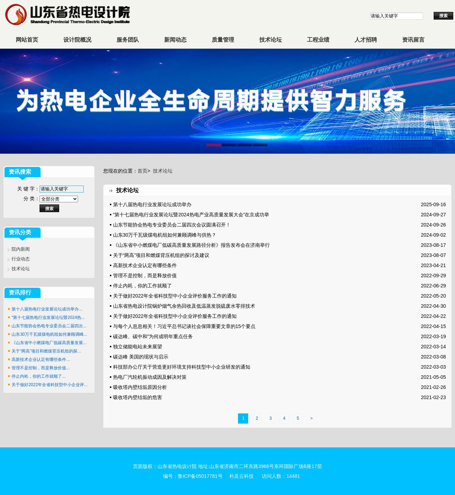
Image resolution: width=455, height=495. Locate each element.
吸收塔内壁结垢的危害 (137, 397)
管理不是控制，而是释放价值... (41, 367)
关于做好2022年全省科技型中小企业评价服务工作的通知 (175, 296)
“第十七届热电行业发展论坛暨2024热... (48, 317)
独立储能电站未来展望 (137, 346)
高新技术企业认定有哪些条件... (41, 359)
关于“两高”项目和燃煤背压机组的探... (46, 351)
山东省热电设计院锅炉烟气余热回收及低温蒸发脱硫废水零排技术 (184, 306)
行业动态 (21, 259)
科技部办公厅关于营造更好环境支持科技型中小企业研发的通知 (181, 367)
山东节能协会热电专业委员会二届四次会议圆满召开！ (172, 225)
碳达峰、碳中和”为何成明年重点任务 (153, 336)
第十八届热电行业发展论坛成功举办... (47, 309)
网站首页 (27, 40)
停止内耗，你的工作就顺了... (38, 376)
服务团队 (128, 40)
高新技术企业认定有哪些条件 (145, 265)
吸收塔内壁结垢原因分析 (140, 387)
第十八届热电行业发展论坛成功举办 (152, 204)
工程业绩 (318, 40)
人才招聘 (366, 40)
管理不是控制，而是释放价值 (145, 275)
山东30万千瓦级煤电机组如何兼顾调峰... (49, 334)
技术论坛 (270, 40)
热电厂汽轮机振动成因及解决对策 (150, 377)
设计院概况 (77, 40)
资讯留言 (413, 40)
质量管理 (223, 40)
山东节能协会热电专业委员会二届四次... (49, 325)
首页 (142, 171)
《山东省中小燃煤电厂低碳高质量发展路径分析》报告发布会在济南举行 (191, 245)
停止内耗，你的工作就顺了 (142, 285)
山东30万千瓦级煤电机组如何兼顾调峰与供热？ (165, 235)
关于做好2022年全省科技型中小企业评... (50, 384)
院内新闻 (21, 249)
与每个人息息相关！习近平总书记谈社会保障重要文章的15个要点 (184, 326)
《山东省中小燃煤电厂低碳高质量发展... (49, 342)
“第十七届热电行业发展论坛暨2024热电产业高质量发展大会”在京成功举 (191, 214)
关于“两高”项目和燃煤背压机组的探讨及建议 (161, 255)
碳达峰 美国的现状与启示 (140, 357)
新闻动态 (175, 40)
